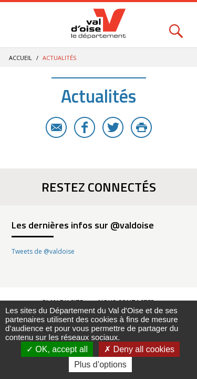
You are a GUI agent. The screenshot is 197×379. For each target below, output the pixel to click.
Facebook (84, 127)
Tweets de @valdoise (43, 251)
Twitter (112, 127)
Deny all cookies (139, 349)
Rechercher (176, 25)
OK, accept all (57, 349)
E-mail (56, 127)
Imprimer (141, 127)
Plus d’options (100, 364)
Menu (21, 25)
